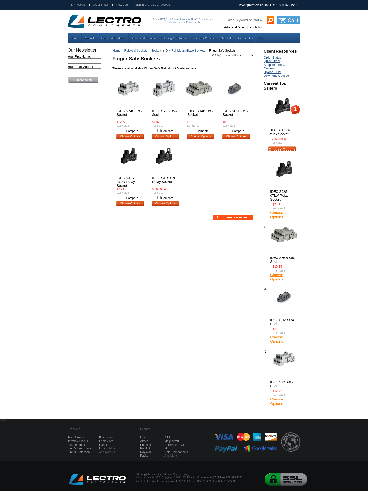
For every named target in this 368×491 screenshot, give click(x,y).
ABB (167, 437)
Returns (269, 68)
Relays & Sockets (135, 50)
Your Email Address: (81, 66)
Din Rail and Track (79, 448)
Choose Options (130, 136)
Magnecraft (171, 441)
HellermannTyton (175, 444)
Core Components (176, 452)
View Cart (122, 4)
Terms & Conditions (159, 474)
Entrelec (145, 444)
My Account (78, 4)
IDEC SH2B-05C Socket (235, 113)
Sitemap (141, 474)
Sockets (156, 50)
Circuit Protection (79, 452)
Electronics (106, 437)
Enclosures (106, 441)
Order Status (101, 4)
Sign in (139, 4)
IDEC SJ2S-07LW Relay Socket (126, 182)
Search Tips (255, 27)
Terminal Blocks (78, 441)
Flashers (104, 444)
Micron (168, 448)
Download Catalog (276, 75)
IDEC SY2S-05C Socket (164, 113)
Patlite (144, 455)
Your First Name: (79, 56)
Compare (132, 131)
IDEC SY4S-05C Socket (129, 113)
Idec (143, 437)
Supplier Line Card (276, 65)
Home (116, 50)
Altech (144, 441)
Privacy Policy (181, 474)
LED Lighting (107, 448)
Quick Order (272, 61)
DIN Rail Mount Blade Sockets (185, 50)
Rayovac (146, 452)
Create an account (159, 4)
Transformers (76, 437)
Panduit (145, 448)
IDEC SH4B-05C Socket (200, 113)
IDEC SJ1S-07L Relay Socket (164, 180)
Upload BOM (272, 72)
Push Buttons (76, 444)
